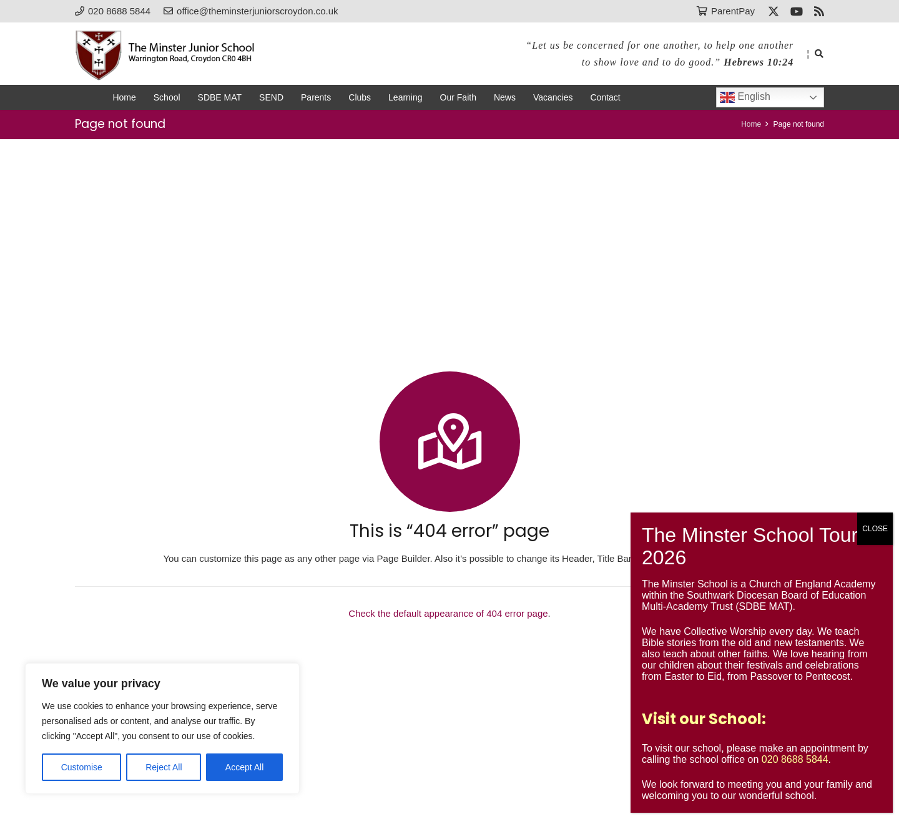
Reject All (163, 767)
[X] (773, 11)
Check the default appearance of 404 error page (448, 613)
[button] (818, 53)
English (745, 97)
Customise (81, 767)
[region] (162, 728)
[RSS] (819, 11)
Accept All (244, 767)
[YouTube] (796, 11)
